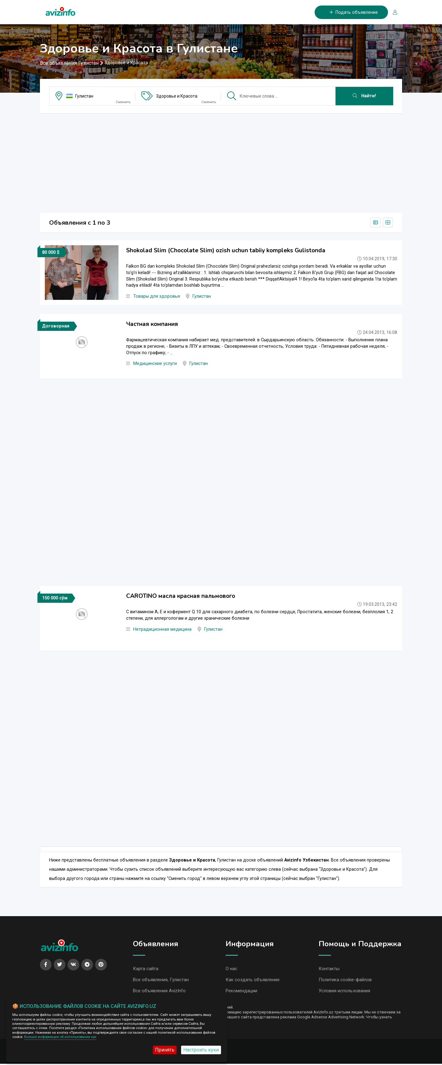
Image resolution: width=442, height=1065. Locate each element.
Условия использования (344, 992)
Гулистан (84, 96)
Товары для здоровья (156, 297)
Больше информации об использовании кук (60, 1037)
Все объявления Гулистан (69, 63)
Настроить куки (201, 1050)
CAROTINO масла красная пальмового (180, 596)
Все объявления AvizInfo (159, 992)
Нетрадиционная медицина (162, 629)
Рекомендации (241, 992)
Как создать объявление (253, 980)
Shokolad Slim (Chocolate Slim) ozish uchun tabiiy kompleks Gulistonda (225, 251)
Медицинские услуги (155, 364)
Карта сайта (145, 969)
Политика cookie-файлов (345, 980)
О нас (231, 969)
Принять (164, 1050)
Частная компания (152, 324)
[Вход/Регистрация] (392, 12)
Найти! (364, 96)
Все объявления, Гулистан (161, 980)
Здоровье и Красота (176, 96)
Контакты (329, 969)
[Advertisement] (221, 161)
